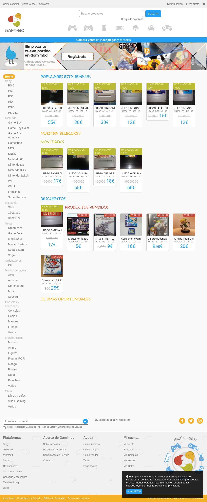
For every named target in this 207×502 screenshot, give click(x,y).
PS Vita (12, 112)
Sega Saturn (16, 249)
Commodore (16, 285)
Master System (17, 244)
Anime (12, 347)
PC (10, 265)
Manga (12, 364)
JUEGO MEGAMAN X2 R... (83, 108)
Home (9, 76)
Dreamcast (15, 228)
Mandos (13, 321)
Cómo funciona (91, 444)
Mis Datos (129, 466)
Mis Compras (131, 455)
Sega (8, 223)
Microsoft (11, 202)
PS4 (10, 101)
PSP (11, 107)
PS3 (10, 96)
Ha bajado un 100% (50, 86)
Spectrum (14, 296)
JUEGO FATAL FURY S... (55, 108)
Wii (10, 181)
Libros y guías (17, 395)
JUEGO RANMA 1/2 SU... (56, 230)
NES (11, 148)
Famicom (14, 191)
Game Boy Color (18, 128)
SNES (12, 153)
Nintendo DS (16, 164)
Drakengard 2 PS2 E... (54, 280)
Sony (8, 81)
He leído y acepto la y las (42, 427)
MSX (11, 291)
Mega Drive (15, 238)
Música (12, 342)
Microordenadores (16, 270)
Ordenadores (13, 260)
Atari (11, 274)
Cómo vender (29, 4)
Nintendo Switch (18, 175)
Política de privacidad (167, 485)
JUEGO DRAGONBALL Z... (110, 108)
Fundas (13, 326)
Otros (8, 391)
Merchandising (14, 337)
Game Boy (14, 122)
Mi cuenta (129, 444)
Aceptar (134, 491)
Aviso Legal (9, 498)
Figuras (13, 353)
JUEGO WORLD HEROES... (136, 173)
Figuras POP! (16, 358)
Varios (12, 332)
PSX (11, 85)
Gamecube (15, 142)
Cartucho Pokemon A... (134, 238)
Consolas (14, 310)
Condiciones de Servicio (71, 427)
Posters (13, 369)
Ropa (11, 374)
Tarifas (87, 460)
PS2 (10, 91)
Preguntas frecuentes (54, 449)
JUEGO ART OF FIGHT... (108, 173)
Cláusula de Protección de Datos (40, 427)
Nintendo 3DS (17, 170)
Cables (12, 316)
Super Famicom (18, 197)
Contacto (44, 4)
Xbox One (14, 218)
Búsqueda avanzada (132, 19)
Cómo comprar (11, 4)
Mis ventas (129, 460)
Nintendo (10, 118)
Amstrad (13, 280)
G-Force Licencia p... (159, 238)
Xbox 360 (14, 212)
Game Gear (15, 233)
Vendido (83, 215)
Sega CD (14, 255)
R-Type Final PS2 (105, 238)
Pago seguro (90, 466)
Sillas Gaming (16, 401)
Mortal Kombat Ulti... (80, 238)
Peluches (14, 380)
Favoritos (128, 449)
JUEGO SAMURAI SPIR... (56, 173)
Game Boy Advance (14, 135)
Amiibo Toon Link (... (186, 238)
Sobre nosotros (51, 444)
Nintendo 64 (15, 159)
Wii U (11, 186)
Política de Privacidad (54, 498)
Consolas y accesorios (12, 304)
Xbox (11, 207)
